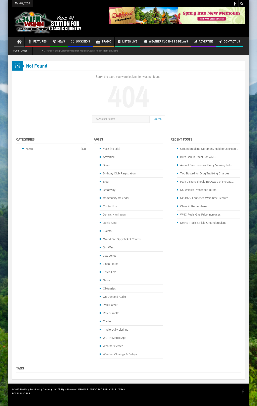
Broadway (109, 189)
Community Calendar (116, 198)
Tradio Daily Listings (115, 329)
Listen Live (127, 42)
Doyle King (110, 222)
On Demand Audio (114, 296)
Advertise (203, 42)
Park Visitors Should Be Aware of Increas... (207, 181)
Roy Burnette (111, 313)
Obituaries (109, 288)
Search (157, 119)
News (29, 148)
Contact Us (229, 42)
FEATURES (37, 42)
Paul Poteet (110, 305)
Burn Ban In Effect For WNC (197, 157)
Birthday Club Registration (119, 173)
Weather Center (113, 346)
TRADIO (103, 42)
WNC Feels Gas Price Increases (200, 214)
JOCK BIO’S (80, 42)
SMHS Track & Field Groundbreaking (203, 222)
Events (107, 231)
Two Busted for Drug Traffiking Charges (204, 173)
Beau (106, 165)
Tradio (107, 321)
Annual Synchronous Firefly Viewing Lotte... (207, 165)
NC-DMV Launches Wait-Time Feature (204, 198)
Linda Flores (110, 263)
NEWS (59, 42)
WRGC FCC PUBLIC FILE (103, 389)
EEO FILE (83, 389)
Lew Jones (109, 255)
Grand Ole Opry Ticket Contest (122, 239)
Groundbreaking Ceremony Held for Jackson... (209, 148)
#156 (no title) (111, 148)
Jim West (108, 247)
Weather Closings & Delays (165, 42)
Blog (106, 181)
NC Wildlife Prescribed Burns (198, 189)
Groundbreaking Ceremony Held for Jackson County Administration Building (81, 51)
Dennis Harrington (114, 214)
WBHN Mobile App (114, 337)
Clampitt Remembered (194, 206)
